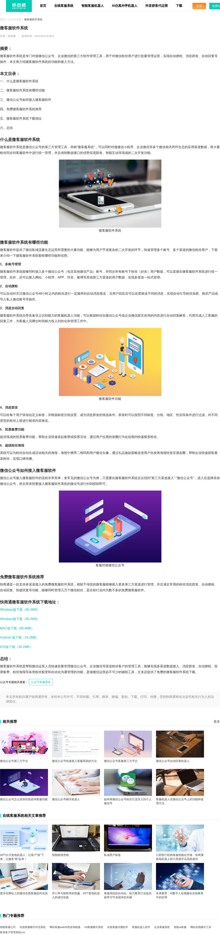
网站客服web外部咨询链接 (65, 927)
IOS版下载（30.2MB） (16, 647)
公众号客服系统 (41, 682)
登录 (199, 6)
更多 (217, 721)
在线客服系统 (63, 5)
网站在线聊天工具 (200, 927)
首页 (43, 5)
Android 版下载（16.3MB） (19, 637)
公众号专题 (14, 19)
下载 (179, 5)
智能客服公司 (8, 927)
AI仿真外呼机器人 (124, 5)
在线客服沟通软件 (117, 927)
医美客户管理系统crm (12, 932)
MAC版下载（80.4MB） (17, 628)
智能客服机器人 (92, 5)
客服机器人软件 (141, 927)
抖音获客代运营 (156, 5)
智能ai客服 (180, 927)
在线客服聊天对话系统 (33, 927)
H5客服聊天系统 (93, 927)
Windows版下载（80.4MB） (20, 609)
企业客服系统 (162, 927)
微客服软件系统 (33, 19)
